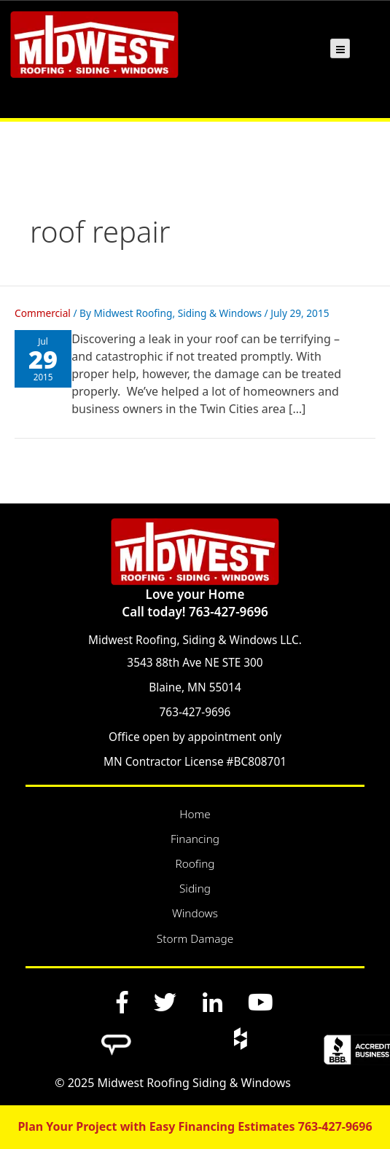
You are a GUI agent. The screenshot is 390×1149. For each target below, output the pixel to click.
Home (194, 814)
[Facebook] (122, 1002)
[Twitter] (165, 1002)
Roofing (194, 863)
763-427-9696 (195, 712)
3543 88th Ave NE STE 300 (194, 662)
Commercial (43, 313)
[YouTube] (260, 1002)
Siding (195, 888)
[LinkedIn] (212, 1002)
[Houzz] (240, 1038)
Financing (195, 839)
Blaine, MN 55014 (195, 687)
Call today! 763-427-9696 (195, 611)
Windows (195, 913)
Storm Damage (195, 938)
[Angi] (116, 1038)
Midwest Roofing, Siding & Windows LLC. (195, 640)
